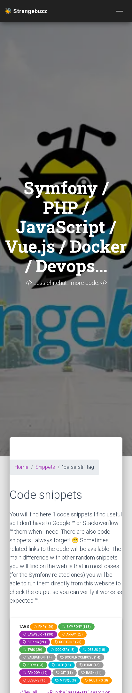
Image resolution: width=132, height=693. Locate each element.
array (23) (72, 634)
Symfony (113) (76, 626)
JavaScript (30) (38, 634)
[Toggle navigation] (119, 11)
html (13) (90, 665)
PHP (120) (43, 626)
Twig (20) (32, 649)
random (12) (35, 672)
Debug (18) (94, 649)
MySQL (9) (65, 680)
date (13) (61, 665)
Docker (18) (62, 649)
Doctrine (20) (68, 642)
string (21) (34, 642)
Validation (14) (37, 657)
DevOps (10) (35, 680)
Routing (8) (96, 680)
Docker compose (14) (80, 657)
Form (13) (33, 665)
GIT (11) (64, 672)
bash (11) (92, 672)
